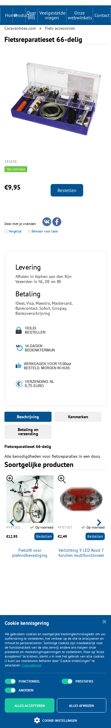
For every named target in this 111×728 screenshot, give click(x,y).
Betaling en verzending (28, 431)
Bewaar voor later (45, 231)
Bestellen (66, 190)
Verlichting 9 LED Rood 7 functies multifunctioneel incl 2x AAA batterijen (81, 553)
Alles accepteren (30, 705)
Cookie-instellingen (55, 720)
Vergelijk (15, 231)
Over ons (31, 15)
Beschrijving (28, 416)
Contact (102, 15)
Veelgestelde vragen (52, 15)
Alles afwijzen (81, 705)
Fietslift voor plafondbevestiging (29, 553)
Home (11, 15)
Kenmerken (78, 416)
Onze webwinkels (80, 15)
